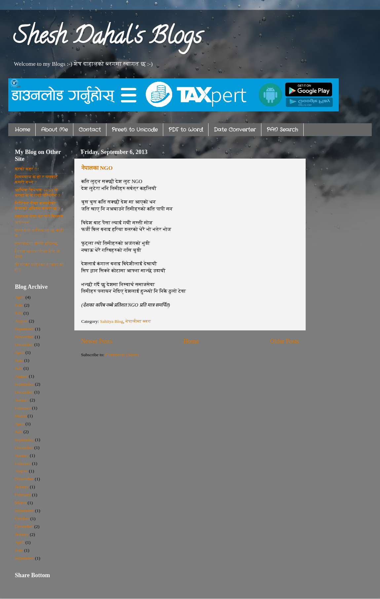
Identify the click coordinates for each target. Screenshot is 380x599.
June (19, 305)
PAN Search (282, 129)
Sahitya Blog (111, 321)
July (18, 313)
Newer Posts (96, 341)
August (21, 320)
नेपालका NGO (97, 168)
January (22, 399)
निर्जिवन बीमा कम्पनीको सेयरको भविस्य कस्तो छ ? (37, 206)
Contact (90, 129)
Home (22, 129)
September (24, 328)
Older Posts (284, 341)
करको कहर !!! (27, 169)
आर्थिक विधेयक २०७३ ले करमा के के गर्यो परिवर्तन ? (37, 193)
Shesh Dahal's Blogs (107, 38)
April (19, 297)
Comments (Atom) (122, 354)
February (23, 407)
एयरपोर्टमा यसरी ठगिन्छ (36, 243)
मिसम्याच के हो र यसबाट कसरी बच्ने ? (36, 179)
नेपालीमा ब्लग (138, 321)
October (22, 518)
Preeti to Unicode (135, 129)
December (24, 344)
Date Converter (235, 129)
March (20, 415)
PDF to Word (186, 129)
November (24, 336)
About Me (54, 129)
